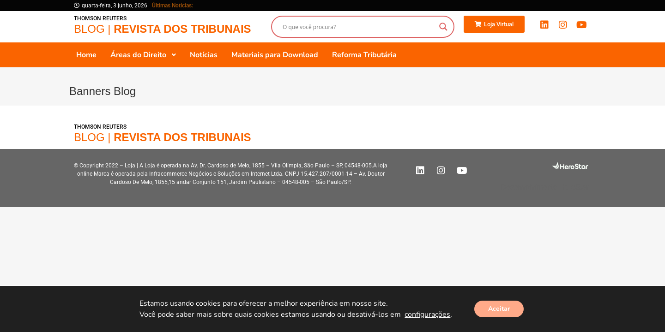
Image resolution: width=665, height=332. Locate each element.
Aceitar (499, 308)
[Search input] (359, 26)
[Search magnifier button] (443, 26)
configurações (427, 314)
